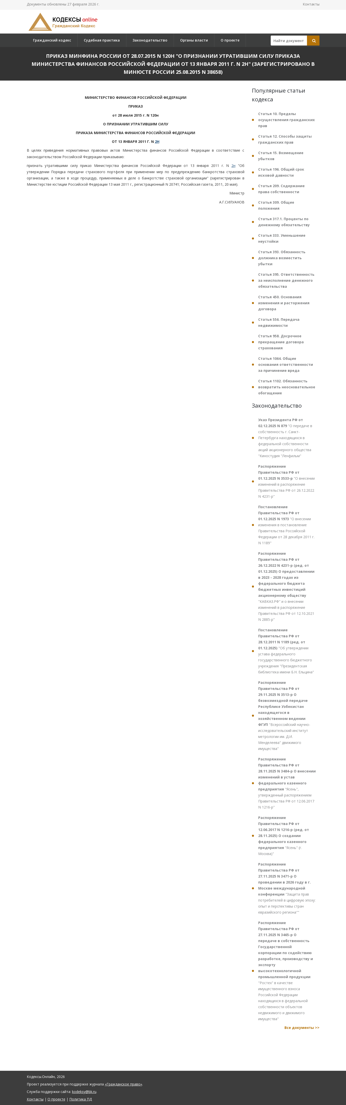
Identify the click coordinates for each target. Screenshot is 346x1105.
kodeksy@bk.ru (84, 1091)
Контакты (311, 4)
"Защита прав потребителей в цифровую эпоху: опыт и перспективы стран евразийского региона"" (286, 888)
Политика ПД (80, 1099)
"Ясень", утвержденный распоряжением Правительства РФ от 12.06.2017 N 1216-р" (287, 783)
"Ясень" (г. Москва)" (283, 835)
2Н (157, 141)
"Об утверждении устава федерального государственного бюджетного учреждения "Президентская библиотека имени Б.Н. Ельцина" (286, 651)
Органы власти (194, 40)
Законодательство (150, 40)
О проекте (230, 40)
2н (233, 165)
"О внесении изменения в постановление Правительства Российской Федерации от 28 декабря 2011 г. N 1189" (286, 524)
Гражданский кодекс (52, 40)
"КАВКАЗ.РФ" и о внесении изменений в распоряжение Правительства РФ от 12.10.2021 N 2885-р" (286, 586)
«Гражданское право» (123, 1084)
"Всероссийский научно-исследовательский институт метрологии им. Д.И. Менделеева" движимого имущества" (284, 715)
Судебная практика (102, 40)
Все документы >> (301, 1027)
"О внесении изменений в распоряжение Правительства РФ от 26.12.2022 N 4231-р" (286, 481)
